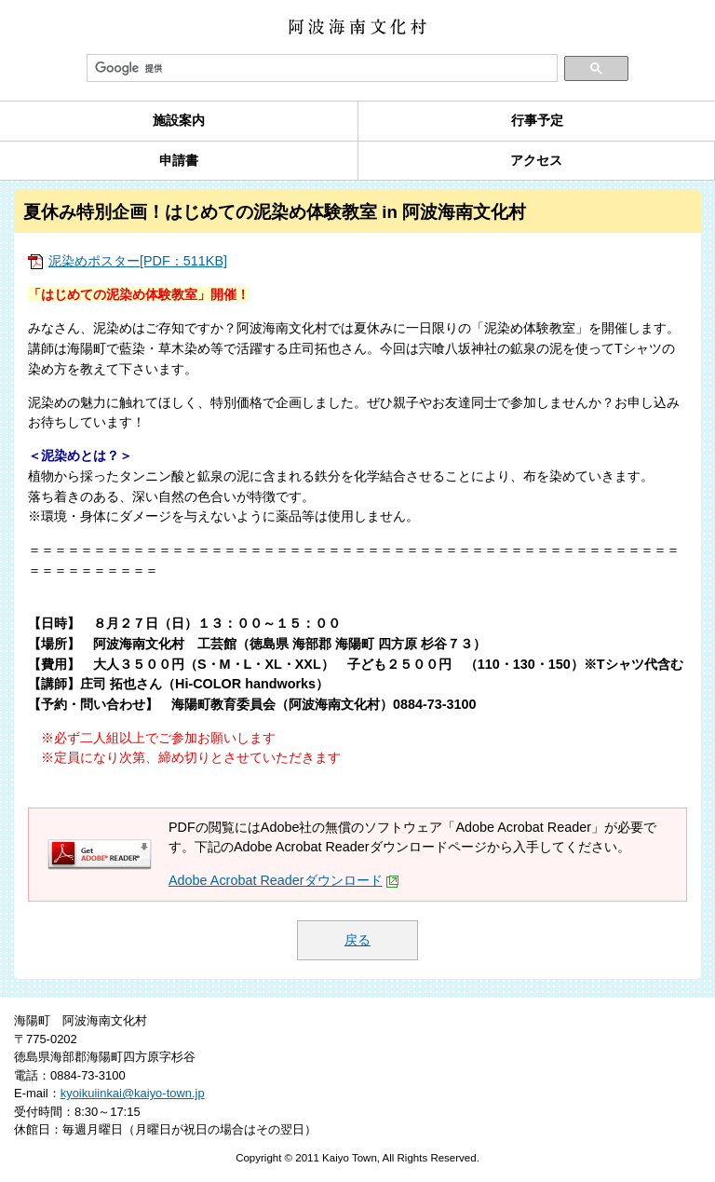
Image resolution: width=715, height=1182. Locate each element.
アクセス (536, 160)
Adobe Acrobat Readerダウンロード (284, 880)
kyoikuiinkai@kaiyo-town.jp (133, 1093)
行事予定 (537, 120)
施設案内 (179, 120)
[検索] (322, 69)
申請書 (178, 160)
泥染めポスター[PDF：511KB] (137, 260)
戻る (357, 939)
